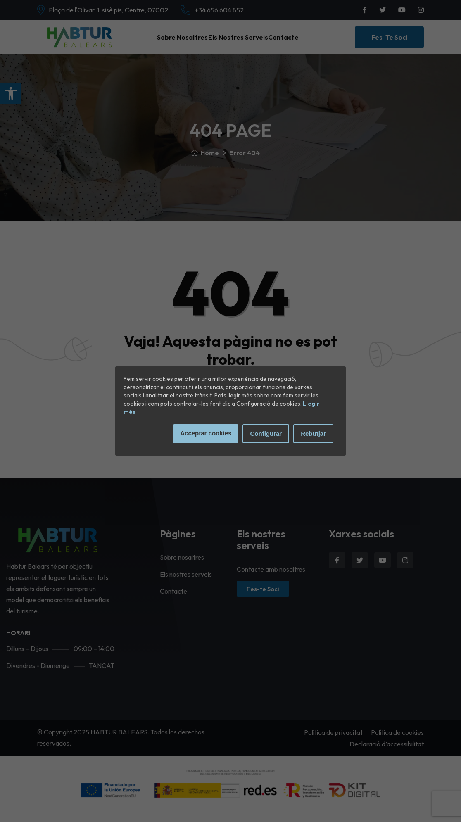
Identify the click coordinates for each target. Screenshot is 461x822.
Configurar (266, 433)
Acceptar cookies (205, 433)
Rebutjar (313, 433)
